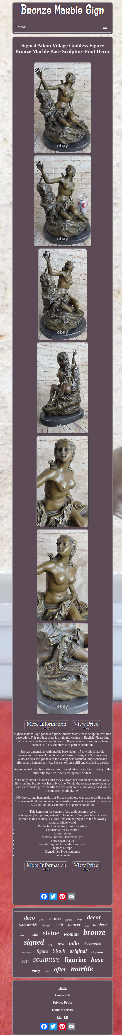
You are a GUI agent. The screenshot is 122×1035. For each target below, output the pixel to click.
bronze (94, 932)
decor (94, 917)
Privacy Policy (62, 1002)
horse (41, 919)
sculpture (46, 959)
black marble (27, 925)
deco (29, 918)
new (61, 944)
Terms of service (62, 1010)
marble (82, 968)
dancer (74, 924)
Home (63, 988)
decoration (92, 944)
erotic (23, 935)
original (78, 951)
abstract (55, 918)
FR (66, 1017)
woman (71, 934)
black (58, 950)
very (36, 971)
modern (100, 924)
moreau (27, 952)
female (69, 919)
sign (51, 944)
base (97, 959)
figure (42, 951)
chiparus (97, 952)
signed (34, 942)
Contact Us (62, 995)
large (80, 919)
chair (58, 924)
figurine (75, 959)
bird (47, 971)
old (87, 925)
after (60, 969)
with (35, 935)
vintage (46, 925)
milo (74, 943)
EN (59, 1017)
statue (51, 933)
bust (25, 961)
